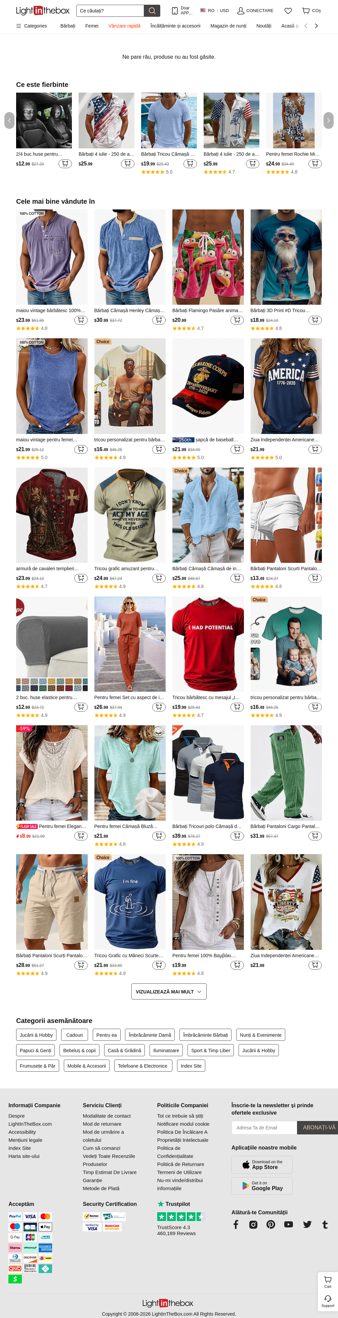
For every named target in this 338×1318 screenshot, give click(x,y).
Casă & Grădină (124, 1050)
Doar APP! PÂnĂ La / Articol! (187, 10)
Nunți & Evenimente (261, 1035)
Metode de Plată (101, 1188)
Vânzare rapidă (124, 26)
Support (328, 1306)
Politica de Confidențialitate (175, 1152)
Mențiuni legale (25, 1140)
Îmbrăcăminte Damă (150, 1035)
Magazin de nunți (229, 26)
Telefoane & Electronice (143, 1066)
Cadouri (74, 1035)
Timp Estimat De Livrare (109, 1172)
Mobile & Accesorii (87, 1066)
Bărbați (67, 26)
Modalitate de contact (107, 1116)
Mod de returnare (102, 1124)
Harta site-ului (24, 1156)
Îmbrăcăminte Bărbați (205, 1035)
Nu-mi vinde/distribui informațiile (180, 1184)
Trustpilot (173, 1204)
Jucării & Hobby (36, 1035)
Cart (330, 1281)
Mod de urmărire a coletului (103, 1136)
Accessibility (22, 1132)
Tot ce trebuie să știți (180, 1116)
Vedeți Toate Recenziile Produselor (109, 1160)
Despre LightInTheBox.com (30, 1120)
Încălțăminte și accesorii (176, 26)
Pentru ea (106, 1035)
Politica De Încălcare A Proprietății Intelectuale (183, 1136)
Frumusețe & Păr (37, 1066)
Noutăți (263, 26)
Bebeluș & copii (79, 1050)
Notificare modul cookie (183, 1124)
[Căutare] (110, 11)
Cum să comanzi (101, 1148)
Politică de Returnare (180, 1164)
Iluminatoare (166, 1050)
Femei (91, 26)
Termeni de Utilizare (179, 1172)
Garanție (92, 1180)
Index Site (191, 1066)
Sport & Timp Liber (210, 1050)
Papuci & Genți (35, 1050)
